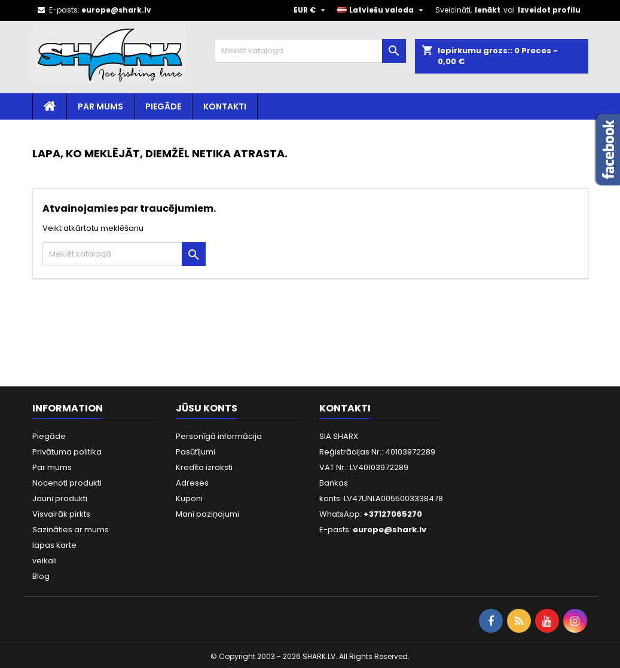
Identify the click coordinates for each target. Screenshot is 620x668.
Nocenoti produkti (67, 483)
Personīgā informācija (219, 436)
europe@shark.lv (116, 10)
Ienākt (487, 10)
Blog (41, 576)
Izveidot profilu (549, 10)
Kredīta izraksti (204, 467)
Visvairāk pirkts (61, 514)
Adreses (192, 483)
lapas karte (54, 545)
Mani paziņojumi (207, 514)
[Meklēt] (310, 51)
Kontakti (224, 106)
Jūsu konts (206, 408)
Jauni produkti (59, 498)
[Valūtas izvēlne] (311, 10)
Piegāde (163, 106)
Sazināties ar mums (70, 529)
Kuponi (189, 498)
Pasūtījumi (195, 451)
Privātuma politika (67, 451)
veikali (44, 560)
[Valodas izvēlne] (381, 10)
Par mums (100, 106)
